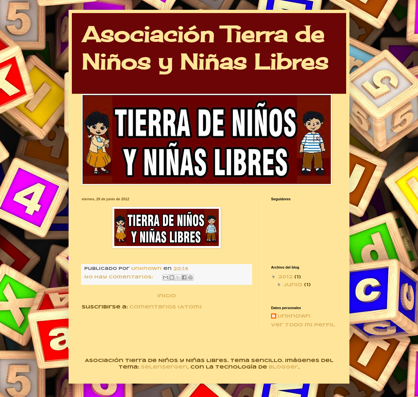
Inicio (166, 296)
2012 (286, 277)
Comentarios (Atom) (165, 307)
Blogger (283, 367)
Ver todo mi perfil (303, 325)
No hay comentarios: (119, 277)
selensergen (164, 367)
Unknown (294, 316)
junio (293, 285)
